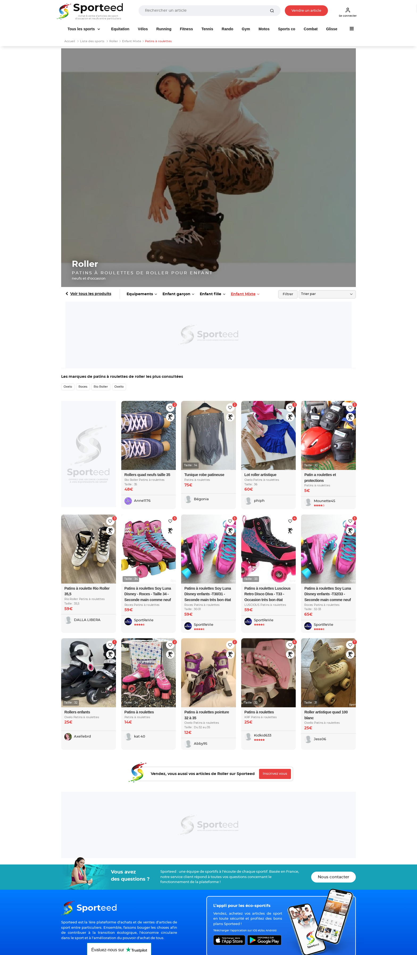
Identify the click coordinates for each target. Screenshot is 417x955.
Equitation (120, 29)
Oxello (119, 386)
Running (164, 29)
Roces (82, 386)
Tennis (207, 29)
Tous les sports (82, 29)
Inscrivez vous (275, 774)
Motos (263, 29)
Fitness (186, 29)
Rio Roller (101, 386)
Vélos (143, 29)
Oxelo (68, 386)
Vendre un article (306, 10)
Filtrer (288, 294)
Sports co (286, 29)
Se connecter (348, 12)
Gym (246, 29)
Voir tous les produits (90, 294)
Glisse (331, 29)
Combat (311, 29)
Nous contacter (333, 877)
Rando (227, 29)
